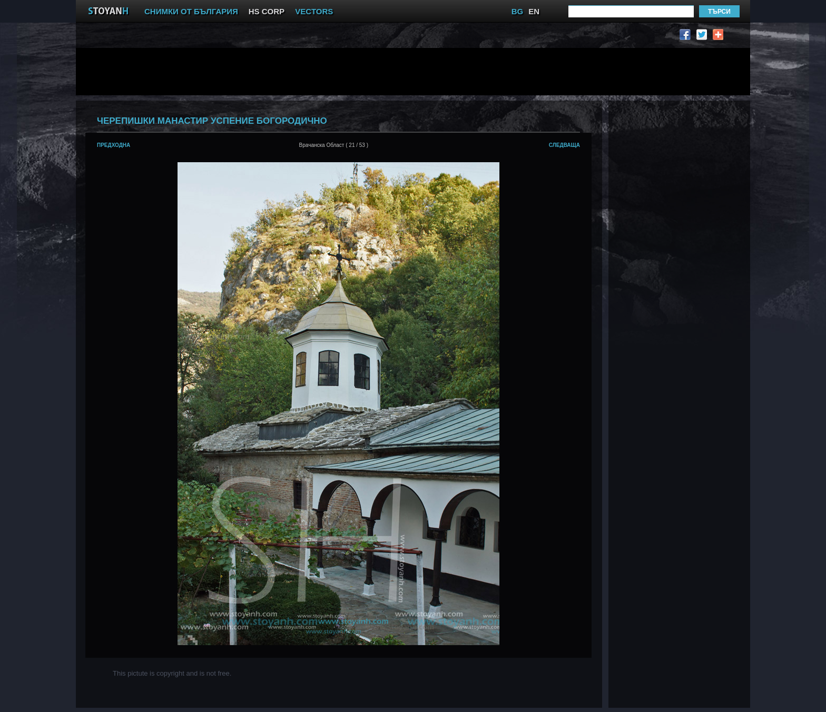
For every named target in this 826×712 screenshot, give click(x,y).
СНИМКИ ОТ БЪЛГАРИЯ (191, 11)
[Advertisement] (341, 71)
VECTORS (314, 11)
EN (533, 11)
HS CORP (266, 11)
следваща (564, 145)
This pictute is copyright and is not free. (172, 673)
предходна (113, 145)
